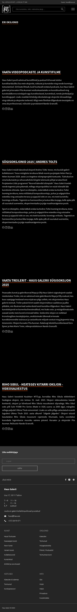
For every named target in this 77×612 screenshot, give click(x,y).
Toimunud (43, 541)
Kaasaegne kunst (10, 541)
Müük (42, 584)
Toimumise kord (46, 554)
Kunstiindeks (44, 598)
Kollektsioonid (9, 554)
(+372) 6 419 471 (10, 2)
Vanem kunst (9, 550)
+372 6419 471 (14, 521)
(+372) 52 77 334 (22, 2)
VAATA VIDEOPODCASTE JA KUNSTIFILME (31, 72)
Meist (42, 588)
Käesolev (43, 536)
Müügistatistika (45, 545)
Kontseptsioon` (10, 588)
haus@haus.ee (70, 2)
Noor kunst (8, 545)
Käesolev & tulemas (11, 579)
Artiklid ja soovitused (12, 564)
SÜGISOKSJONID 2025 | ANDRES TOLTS (29, 162)
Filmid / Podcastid (46, 550)
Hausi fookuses (10, 536)
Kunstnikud (8, 559)
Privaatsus (43, 593)
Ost (41, 579)
